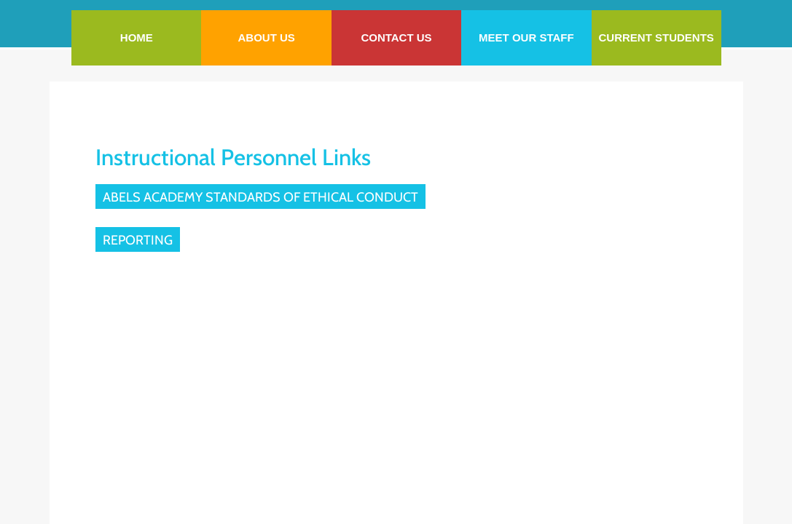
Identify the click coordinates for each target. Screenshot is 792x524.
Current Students (656, 37)
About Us (266, 37)
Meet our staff (526, 37)
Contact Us (396, 37)
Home (136, 37)
